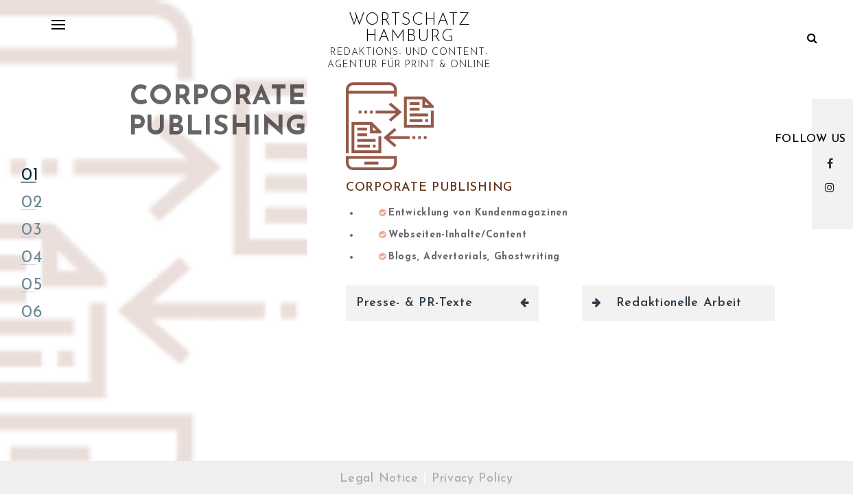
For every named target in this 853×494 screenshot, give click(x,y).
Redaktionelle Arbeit (679, 302)
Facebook (832, 163)
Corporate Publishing (429, 187)
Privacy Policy (472, 478)
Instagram (832, 187)
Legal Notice (379, 478)
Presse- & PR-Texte (414, 302)
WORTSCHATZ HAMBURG (410, 28)
